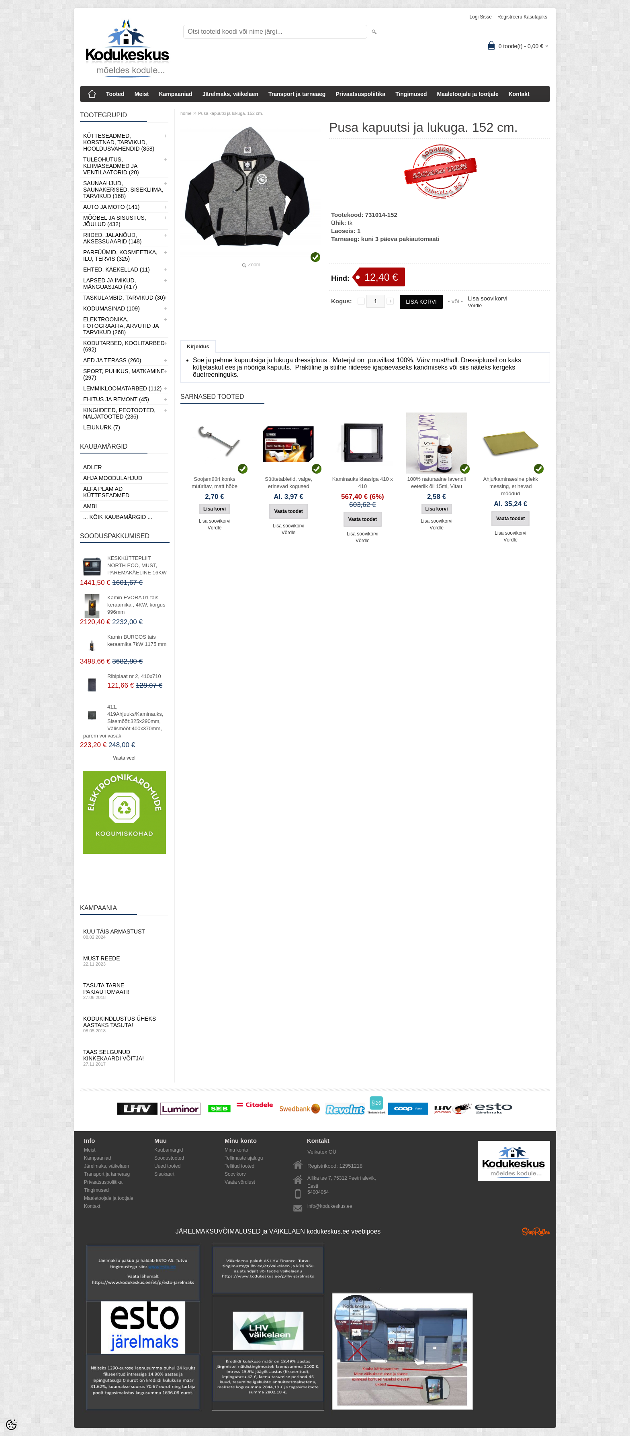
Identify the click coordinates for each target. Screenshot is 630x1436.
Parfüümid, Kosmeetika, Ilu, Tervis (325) (120, 255)
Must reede (124, 960)
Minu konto (236, 1150)
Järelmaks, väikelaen (230, 94)
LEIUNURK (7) (101, 427)
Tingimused (411, 94)
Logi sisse (481, 17)
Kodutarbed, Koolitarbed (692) (124, 346)
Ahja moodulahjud (112, 478)
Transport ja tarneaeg (296, 94)
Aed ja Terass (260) (112, 360)
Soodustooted (169, 1158)
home (186, 113)
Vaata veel (124, 758)
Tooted (115, 94)
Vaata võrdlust (240, 1182)
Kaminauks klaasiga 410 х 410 (362, 482)
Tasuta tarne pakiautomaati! (124, 991)
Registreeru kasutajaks (522, 17)
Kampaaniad (175, 94)
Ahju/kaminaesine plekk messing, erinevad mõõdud (510, 486)
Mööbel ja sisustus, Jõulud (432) (114, 220)
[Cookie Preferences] (11, 1425)
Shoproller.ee (536, 1232)
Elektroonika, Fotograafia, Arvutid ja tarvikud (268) (121, 325)
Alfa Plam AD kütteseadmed (106, 492)
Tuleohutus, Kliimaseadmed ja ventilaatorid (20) (111, 166)
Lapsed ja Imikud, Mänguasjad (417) (110, 283)
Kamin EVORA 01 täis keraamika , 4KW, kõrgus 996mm (136, 604)
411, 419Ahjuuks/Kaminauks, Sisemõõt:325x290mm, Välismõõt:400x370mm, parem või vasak (123, 721)
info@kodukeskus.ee (329, 1206)
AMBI (90, 506)
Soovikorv (235, 1174)
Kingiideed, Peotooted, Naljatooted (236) (119, 413)
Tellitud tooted (239, 1166)
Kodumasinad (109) (111, 308)
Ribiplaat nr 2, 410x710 (134, 676)
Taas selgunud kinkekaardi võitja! (124, 1057)
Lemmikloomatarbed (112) (122, 388)
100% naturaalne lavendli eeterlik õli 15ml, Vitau (436, 482)
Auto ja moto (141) (111, 207)
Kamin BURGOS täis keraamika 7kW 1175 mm (136, 640)
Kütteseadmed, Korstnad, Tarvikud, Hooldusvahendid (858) (118, 142)
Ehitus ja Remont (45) (116, 399)
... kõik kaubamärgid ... (117, 517)
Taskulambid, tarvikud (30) (124, 297)
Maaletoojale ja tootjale (467, 94)
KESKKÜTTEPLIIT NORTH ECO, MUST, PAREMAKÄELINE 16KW (137, 565)
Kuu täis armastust (124, 934)
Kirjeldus (198, 346)
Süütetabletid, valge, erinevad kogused (288, 482)
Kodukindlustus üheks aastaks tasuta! (124, 1024)
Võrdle (475, 305)
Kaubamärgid (168, 1150)
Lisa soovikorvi (487, 298)
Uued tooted (167, 1166)
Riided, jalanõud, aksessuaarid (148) (112, 238)
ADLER (92, 467)
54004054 (318, 1192)
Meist (142, 94)
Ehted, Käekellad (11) (116, 269)
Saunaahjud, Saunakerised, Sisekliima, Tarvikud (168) (123, 189)
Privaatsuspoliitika (360, 94)
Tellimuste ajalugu (244, 1158)
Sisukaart (164, 1174)
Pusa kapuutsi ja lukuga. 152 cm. (230, 113)
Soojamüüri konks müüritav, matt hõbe (214, 482)
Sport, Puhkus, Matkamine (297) (124, 374)
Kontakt (519, 94)
